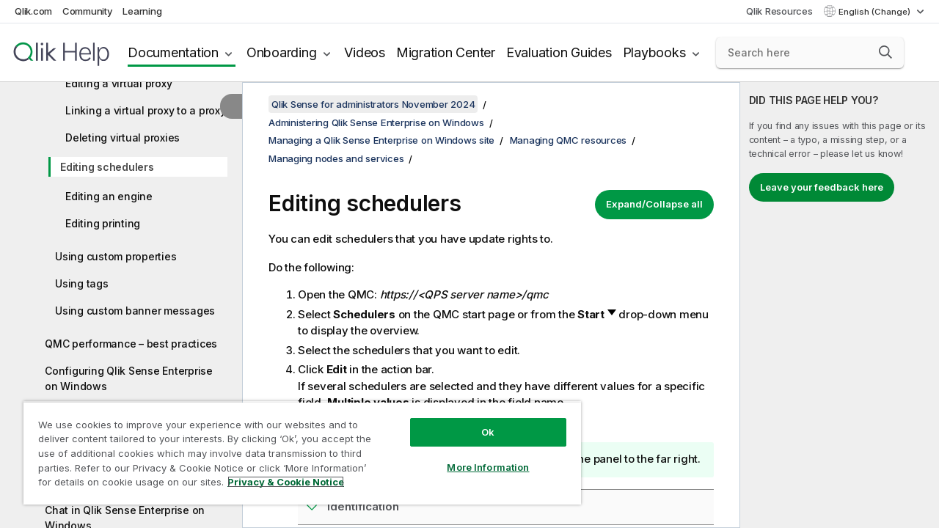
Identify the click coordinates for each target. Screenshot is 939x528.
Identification (363, 506)
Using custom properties (115, 256)
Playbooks (654, 52)
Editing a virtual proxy (118, 83)
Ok (476, 421)
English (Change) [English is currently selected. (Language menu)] (875, 12)
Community (87, 11)
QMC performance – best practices (131, 343)
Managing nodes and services (335, 158)
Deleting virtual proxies (122, 137)
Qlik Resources (779, 11)
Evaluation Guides (559, 52)
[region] (295, 447)
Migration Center (445, 52)
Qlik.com (33, 11)
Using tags (82, 283)
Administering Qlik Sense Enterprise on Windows (376, 122)
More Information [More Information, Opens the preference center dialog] (477, 456)
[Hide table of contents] (231, 106)
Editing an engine (109, 196)
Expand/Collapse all (654, 204)
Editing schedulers (107, 167)
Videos (364, 52)
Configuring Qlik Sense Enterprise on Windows (129, 378)
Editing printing (102, 223)
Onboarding (281, 52)
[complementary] (839, 305)
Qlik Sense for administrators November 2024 (373, 104)
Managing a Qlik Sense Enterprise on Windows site (381, 140)
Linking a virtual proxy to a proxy (145, 110)
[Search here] (810, 52)
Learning (142, 11)
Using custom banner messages (135, 310)
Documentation (173, 52)
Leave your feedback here (821, 187)
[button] (885, 52)
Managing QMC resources (568, 140)
